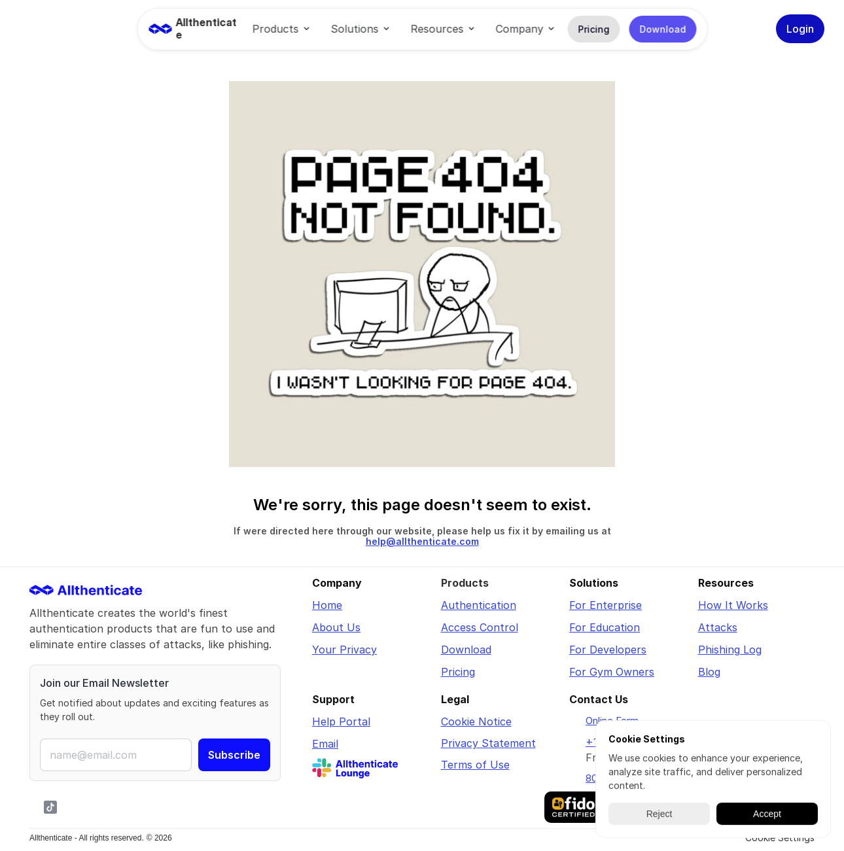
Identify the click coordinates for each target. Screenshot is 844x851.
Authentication (478, 605)
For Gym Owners (611, 671)
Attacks (717, 627)
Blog (709, 671)
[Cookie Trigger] (780, 837)
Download (466, 649)
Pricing (458, 671)
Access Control (479, 627)
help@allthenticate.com (422, 541)
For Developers (607, 649)
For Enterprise (605, 605)
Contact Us (598, 699)
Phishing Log (730, 649)
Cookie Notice (476, 721)
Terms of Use (475, 764)
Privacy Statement (488, 743)
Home (327, 605)
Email (325, 743)
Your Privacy (344, 649)
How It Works (733, 605)
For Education (604, 627)
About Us (336, 627)
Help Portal (341, 721)
